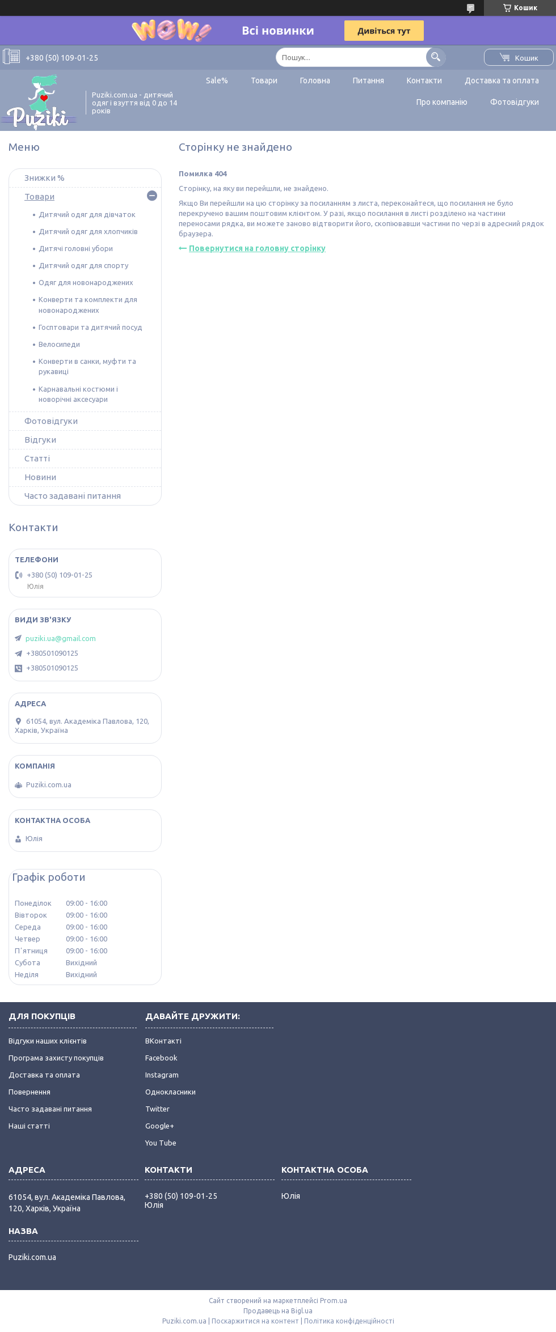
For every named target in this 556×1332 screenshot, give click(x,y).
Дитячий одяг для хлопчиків (88, 231)
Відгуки (40, 439)
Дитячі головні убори (76, 248)
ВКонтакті (163, 1041)
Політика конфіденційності (349, 1321)
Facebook (161, 1058)
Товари (264, 80)
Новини (40, 477)
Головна (315, 80)
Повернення (29, 1092)
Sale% (217, 80)
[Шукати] (436, 57)
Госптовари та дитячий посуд (90, 327)
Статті (37, 458)
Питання (368, 80)
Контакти (424, 80)
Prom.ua (333, 1300)
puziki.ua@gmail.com (61, 638)
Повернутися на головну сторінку (257, 248)
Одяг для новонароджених (86, 282)
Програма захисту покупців (56, 1058)
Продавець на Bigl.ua (278, 1310)
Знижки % (44, 178)
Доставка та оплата (502, 80)
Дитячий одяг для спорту (83, 265)
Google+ (159, 1126)
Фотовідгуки (514, 102)
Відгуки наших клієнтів (48, 1041)
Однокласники (170, 1092)
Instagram (162, 1075)
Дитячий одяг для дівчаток (87, 214)
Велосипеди (59, 344)
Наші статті (29, 1126)
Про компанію (441, 102)
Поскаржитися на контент (255, 1321)
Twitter (157, 1109)
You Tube (160, 1143)
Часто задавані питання (72, 495)
